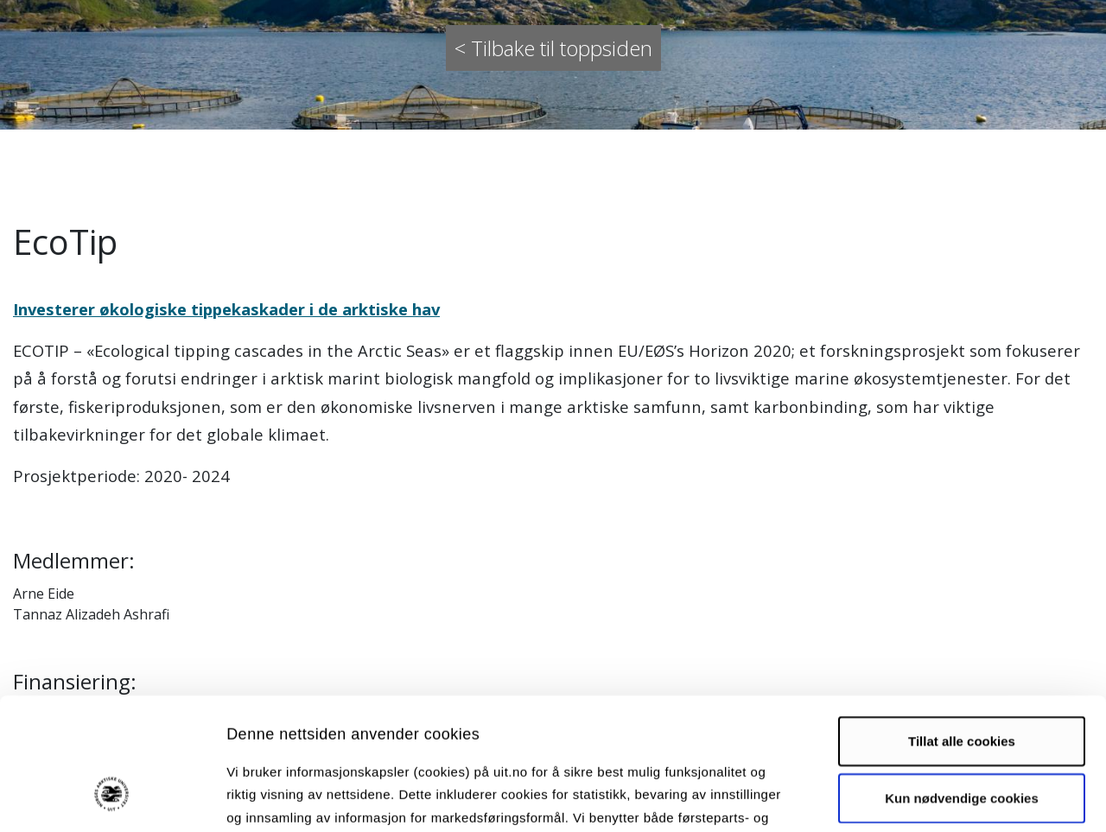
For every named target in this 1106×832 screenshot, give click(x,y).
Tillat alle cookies (961, 627)
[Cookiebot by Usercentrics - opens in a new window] (112, 798)
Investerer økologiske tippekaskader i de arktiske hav (226, 309)
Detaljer (920, 798)
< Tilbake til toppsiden (553, 48)
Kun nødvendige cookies (962, 684)
